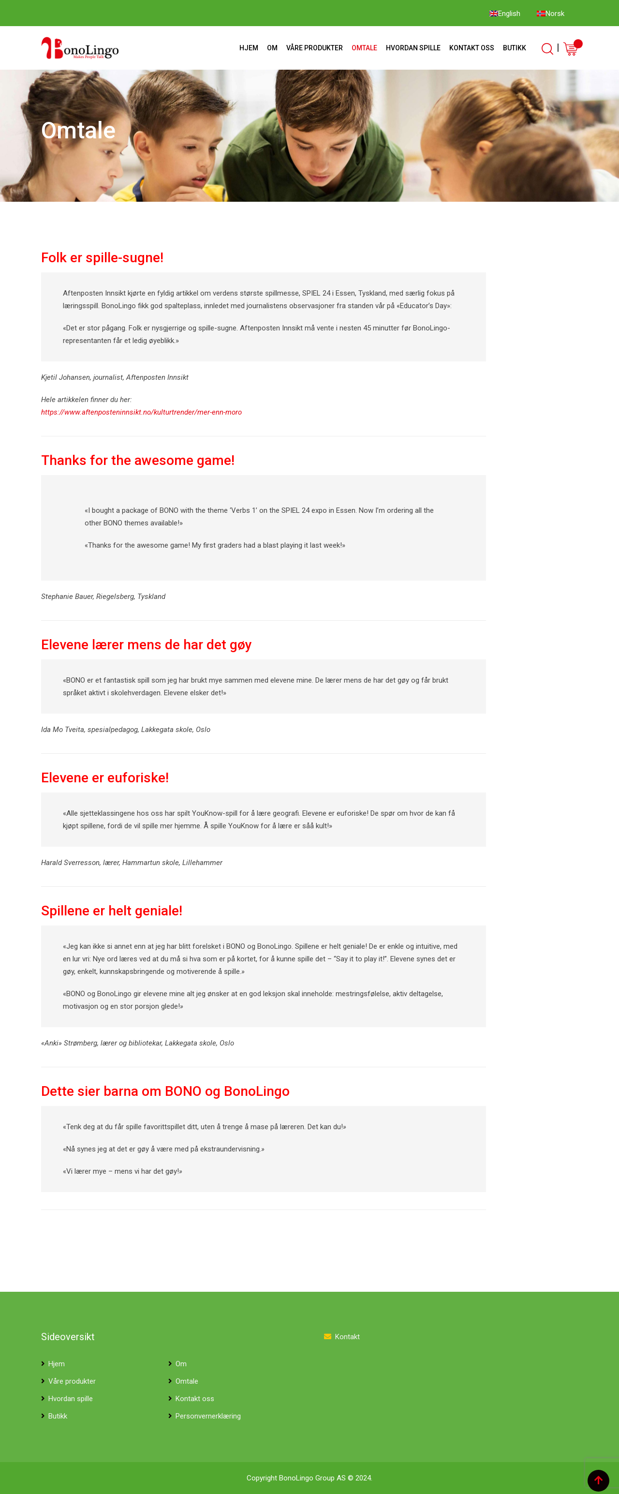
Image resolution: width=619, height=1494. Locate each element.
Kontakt (347, 1336)
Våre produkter (314, 48)
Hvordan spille (413, 48)
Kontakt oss (471, 48)
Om (272, 48)
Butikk (514, 48)
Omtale (364, 48)
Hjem (248, 48)
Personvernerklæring (208, 1416)
